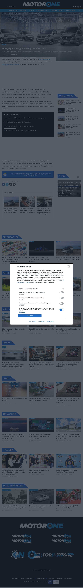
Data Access (41, 321)
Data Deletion (32, 321)
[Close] (69, 266)
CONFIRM (30, 315)
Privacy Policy (50, 321)
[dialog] (41, 294)
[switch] (61, 292)
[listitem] (41, 289)
